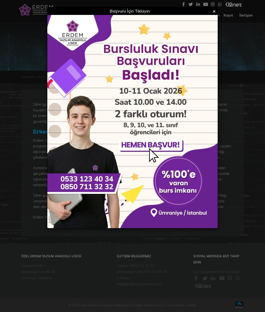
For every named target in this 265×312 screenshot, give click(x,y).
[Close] (214, 11)
